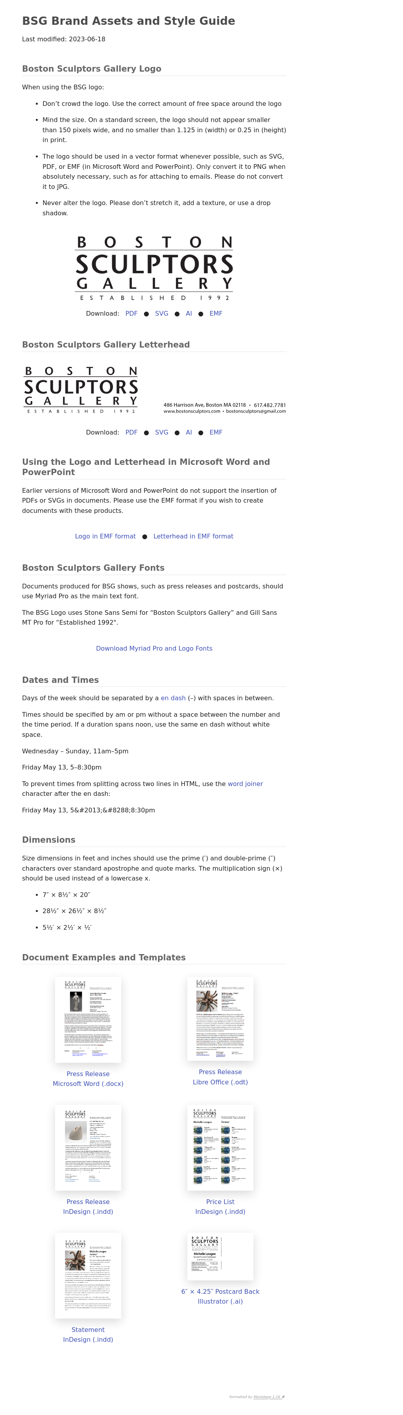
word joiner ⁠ (246, 784)
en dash (173, 698)
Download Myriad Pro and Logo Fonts (154, 648)
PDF (132, 313)
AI (189, 313)
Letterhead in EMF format (193, 536)
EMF (215, 313)
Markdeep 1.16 (267, 1397)
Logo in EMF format (105, 536)
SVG (161, 313)
